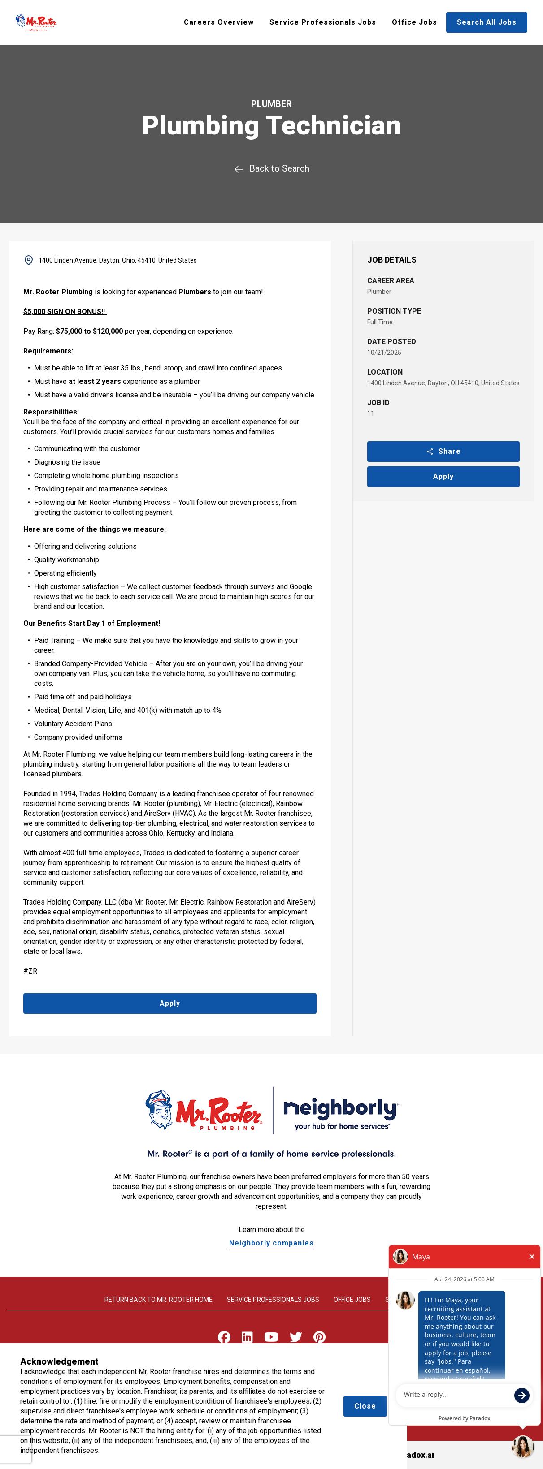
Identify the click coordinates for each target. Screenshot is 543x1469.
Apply (443, 476)
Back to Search (271, 168)
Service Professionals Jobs (322, 22)
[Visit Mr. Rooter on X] (296, 1339)
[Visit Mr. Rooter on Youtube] (271, 1339)
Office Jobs (414, 22)
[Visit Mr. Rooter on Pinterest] (319, 1339)
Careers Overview (219, 22)
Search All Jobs (487, 22)
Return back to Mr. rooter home (158, 1299)
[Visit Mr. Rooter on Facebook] (224, 1339)
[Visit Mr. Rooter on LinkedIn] (247, 1339)
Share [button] (443, 451)
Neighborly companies (271, 1243)
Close (365, 1406)
